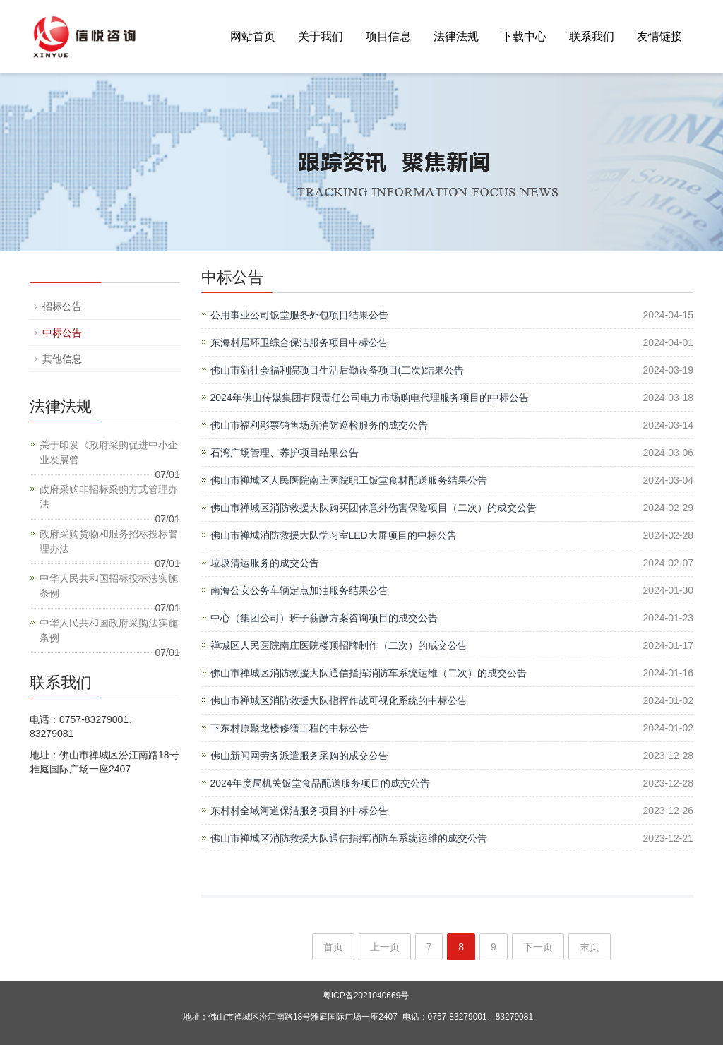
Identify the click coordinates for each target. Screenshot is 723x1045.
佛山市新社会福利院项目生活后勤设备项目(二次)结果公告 (337, 370)
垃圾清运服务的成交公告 (264, 562)
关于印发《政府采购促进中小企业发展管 (109, 452)
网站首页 (252, 36)
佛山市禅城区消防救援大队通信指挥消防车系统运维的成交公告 (348, 838)
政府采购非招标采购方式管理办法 (109, 497)
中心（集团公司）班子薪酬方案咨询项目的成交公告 (324, 617)
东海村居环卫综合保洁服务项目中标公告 (299, 342)
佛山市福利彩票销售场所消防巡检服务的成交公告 (319, 425)
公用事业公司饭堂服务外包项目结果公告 (299, 315)
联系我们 (591, 36)
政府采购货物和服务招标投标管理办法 (109, 541)
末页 (589, 947)
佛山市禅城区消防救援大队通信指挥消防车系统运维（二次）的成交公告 (368, 673)
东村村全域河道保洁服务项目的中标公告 (299, 810)
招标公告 (62, 306)
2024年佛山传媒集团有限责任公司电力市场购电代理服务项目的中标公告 (369, 397)
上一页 (385, 947)
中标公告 (62, 332)
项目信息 (388, 36)
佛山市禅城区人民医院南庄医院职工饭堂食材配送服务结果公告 (348, 480)
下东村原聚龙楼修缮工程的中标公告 (289, 728)
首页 (333, 947)
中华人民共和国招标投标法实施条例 (109, 586)
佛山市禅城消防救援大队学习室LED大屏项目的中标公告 (333, 535)
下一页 (538, 947)
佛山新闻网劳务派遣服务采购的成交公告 (299, 755)
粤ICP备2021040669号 (366, 996)
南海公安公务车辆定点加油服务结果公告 (299, 590)
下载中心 (523, 36)
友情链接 (659, 36)
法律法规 (456, 36)
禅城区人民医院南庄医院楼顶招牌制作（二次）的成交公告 (338, 645)
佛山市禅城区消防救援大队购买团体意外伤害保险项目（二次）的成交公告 (373, 507)
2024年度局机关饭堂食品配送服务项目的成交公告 (320, 783)
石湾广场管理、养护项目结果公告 (284, 452)
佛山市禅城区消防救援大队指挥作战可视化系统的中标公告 (338, 700)
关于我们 (320, 36)
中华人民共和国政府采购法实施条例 (109, 630)
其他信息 (62, 358)
